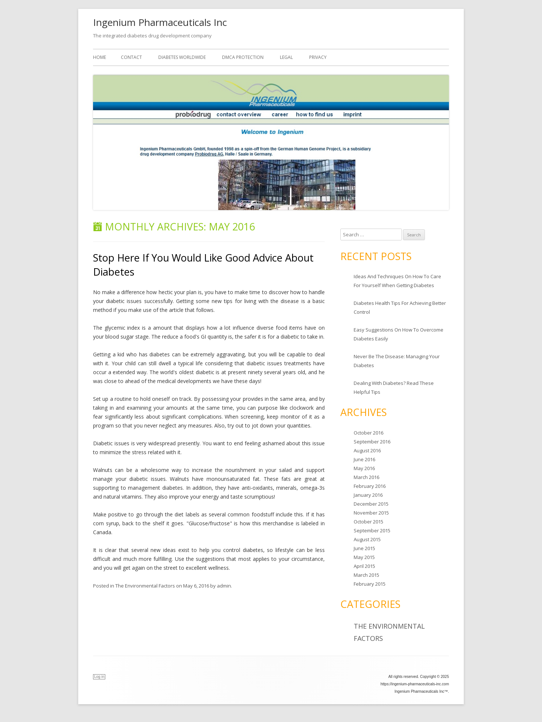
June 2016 (364, 459)
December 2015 (371, 503)
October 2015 (368, 521)
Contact (131, 57)
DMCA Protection (243, 57)
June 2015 (364, 548)
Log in (99, 677)
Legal (286, 57)
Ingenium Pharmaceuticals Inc (160, 22)
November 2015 (371, 512)
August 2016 (367, 450)
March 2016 (366, 477)
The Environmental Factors (145, 585)
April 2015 (364, 566)
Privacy (318, 57)
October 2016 (368, 432)
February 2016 (370, 486)
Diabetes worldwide (182, 57)
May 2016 (364, 468)
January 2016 (368, 495)
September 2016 (372, 441)
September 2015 (372, 530)
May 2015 (364, 557)
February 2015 (370, 583)
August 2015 (367, 539)
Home (99, 57)
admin (224, 585)
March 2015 (366, 575)
